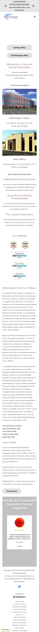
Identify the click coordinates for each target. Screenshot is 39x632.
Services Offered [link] (19, 617)
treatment (21, 338)
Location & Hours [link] (20, 604)
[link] (11, 16)
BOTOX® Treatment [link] (19, 625)
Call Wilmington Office (19, 55)
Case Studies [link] (19, 628)
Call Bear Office (19, 48)
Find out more (11, 491)
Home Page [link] (20, 601)
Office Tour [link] (19, 615)
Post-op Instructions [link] (19, 623)
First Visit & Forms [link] (19, 609)
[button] (35, 17)
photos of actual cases (10, 395)
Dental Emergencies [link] (19, 620)
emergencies (6, 453)
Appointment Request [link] (19, 607)
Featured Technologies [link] (19, 631)
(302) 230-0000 (22, 126)
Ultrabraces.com (15, 473)
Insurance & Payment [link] (19, 612)
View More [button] (19, 542)
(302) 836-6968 (22, 167)
